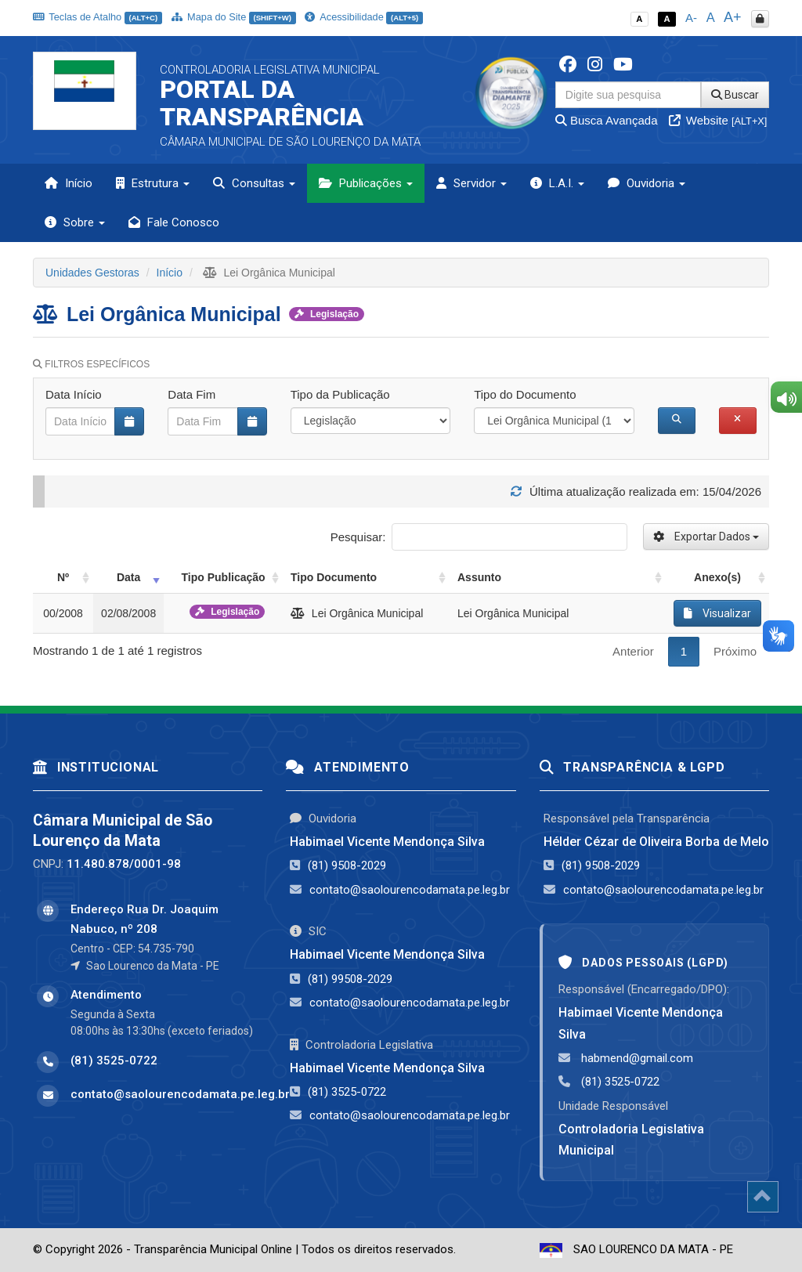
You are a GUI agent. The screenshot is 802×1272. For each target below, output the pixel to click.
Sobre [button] (75, 222)
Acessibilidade (363, 17)
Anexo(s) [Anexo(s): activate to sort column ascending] (717, 577)
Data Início (73, 394)
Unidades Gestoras (92, 272)
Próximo (735, 651)
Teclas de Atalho (97, 17)
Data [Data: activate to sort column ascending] (128, 577)
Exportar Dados (706, 536)
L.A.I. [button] (557, 183)
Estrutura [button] (153, 183)
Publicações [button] (366, 183)
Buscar (735, 95)
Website (718, 120)
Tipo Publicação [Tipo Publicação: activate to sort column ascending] (224, 577)
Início (68, 183)
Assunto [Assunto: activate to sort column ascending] (479, 577)
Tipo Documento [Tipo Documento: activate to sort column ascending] (334, 577)
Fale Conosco (173, 222)
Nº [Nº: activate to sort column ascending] (63, 577)
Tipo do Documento (525, 394)
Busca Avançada (606, 120)
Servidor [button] (471, 183)
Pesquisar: (479, 537)
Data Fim (191, 394)
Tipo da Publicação (340, 394)
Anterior (633, 651)
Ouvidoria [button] (646, 183)
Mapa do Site (234, 17)
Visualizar (717, 613)
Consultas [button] (254, 183)
